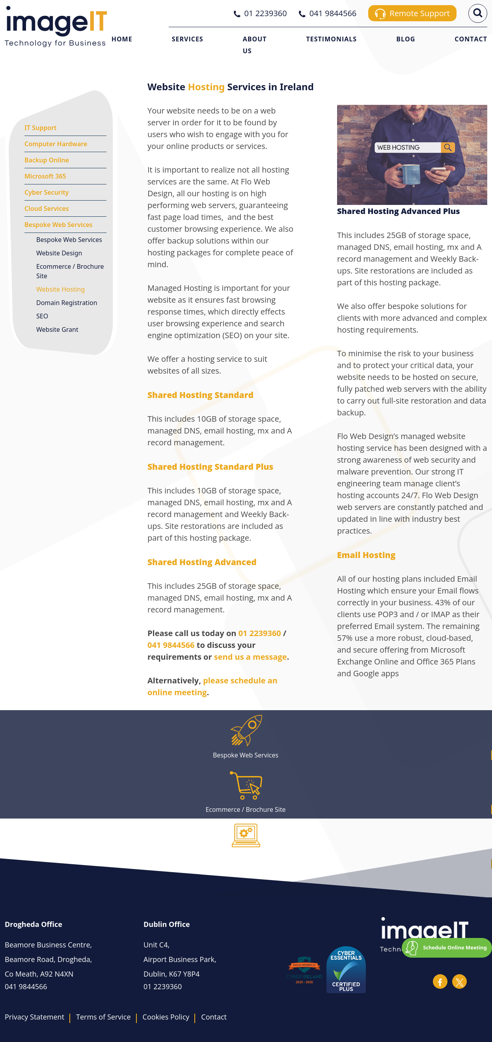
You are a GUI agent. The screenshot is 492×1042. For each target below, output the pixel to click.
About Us (255, 45)
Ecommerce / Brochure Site (70, 271)
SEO (42, 316)
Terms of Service (103, 1017)
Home (122, 39)
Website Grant (57, 329)
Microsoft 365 (45, 176)
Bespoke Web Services (58, 224)
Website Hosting (60, 289)
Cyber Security (46, 192)
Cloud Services (46, 208)
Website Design (59, 253)
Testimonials (331, 39)
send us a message (250, 656)
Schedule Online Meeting (455, 947)
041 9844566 (171, 645)
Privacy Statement (34, 1017)
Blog (405, 39)
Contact (471, 39)
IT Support (40, 127)
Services (187, 39)
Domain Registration (66, 302)
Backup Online (46, 160)
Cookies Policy (166, 1017)
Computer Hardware (55, 144)
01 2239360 (260, 633)
